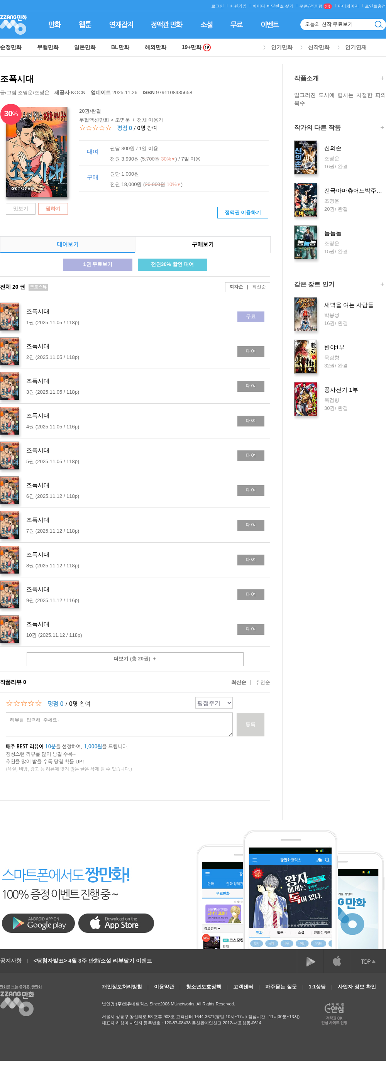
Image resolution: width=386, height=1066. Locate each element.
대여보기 (67, 244)
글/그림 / (24, 92)
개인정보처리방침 (122, 987)
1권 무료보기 (97, 264)
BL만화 (120, 47)
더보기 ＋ (135, 659)
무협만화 (48, 47)
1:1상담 (317, 987)
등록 (250, 724)
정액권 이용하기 (243, 212)
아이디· (259, 6)
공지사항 (11, 961)
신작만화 (319, 47)
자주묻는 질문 (281, 987)
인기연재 (356, 47)
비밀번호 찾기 (280, 6)
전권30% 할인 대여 (172, 264)
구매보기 (202, 244)
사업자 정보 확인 (357, 987)
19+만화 (196, 47)
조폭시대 (17, 79)
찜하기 (53, 209)
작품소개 (339, 79)
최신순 (254, 286)
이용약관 (164, 987)
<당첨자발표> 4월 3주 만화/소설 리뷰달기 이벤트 (93, 961)
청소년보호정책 (203, 987)
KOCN (70, 92)
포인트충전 (375, 6)
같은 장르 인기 (339, 285)
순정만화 (11, 47)
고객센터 (243, 987)
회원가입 (238, 6)
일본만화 (85, 47)
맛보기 (20, 209)
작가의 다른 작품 (339, 128)
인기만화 (282, 47)
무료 (251, 316)
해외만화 (155, 47)
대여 (251, 351)
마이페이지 (348, 6)
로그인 (217, 6)
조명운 (25, 92)
